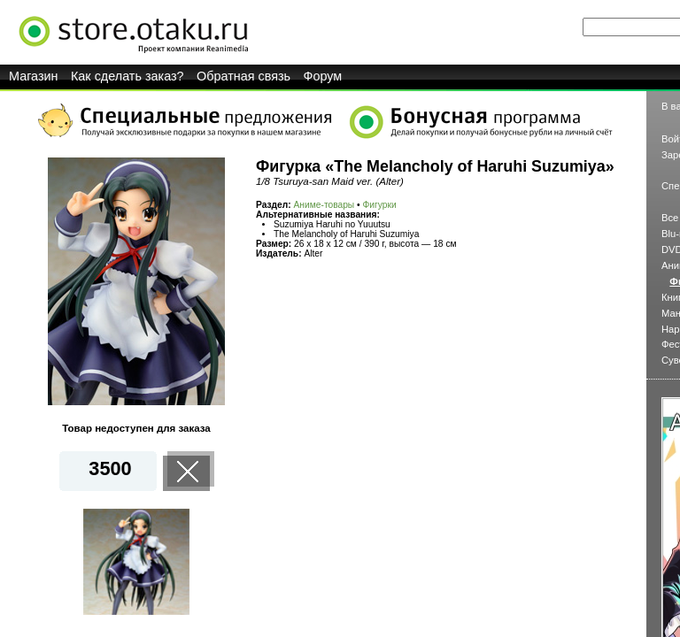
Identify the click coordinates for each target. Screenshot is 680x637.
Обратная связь (243, 76)
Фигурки (380, 205)
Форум (323, 76)
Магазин (33, 76)
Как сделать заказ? (127, 76)
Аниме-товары (324, 205)
